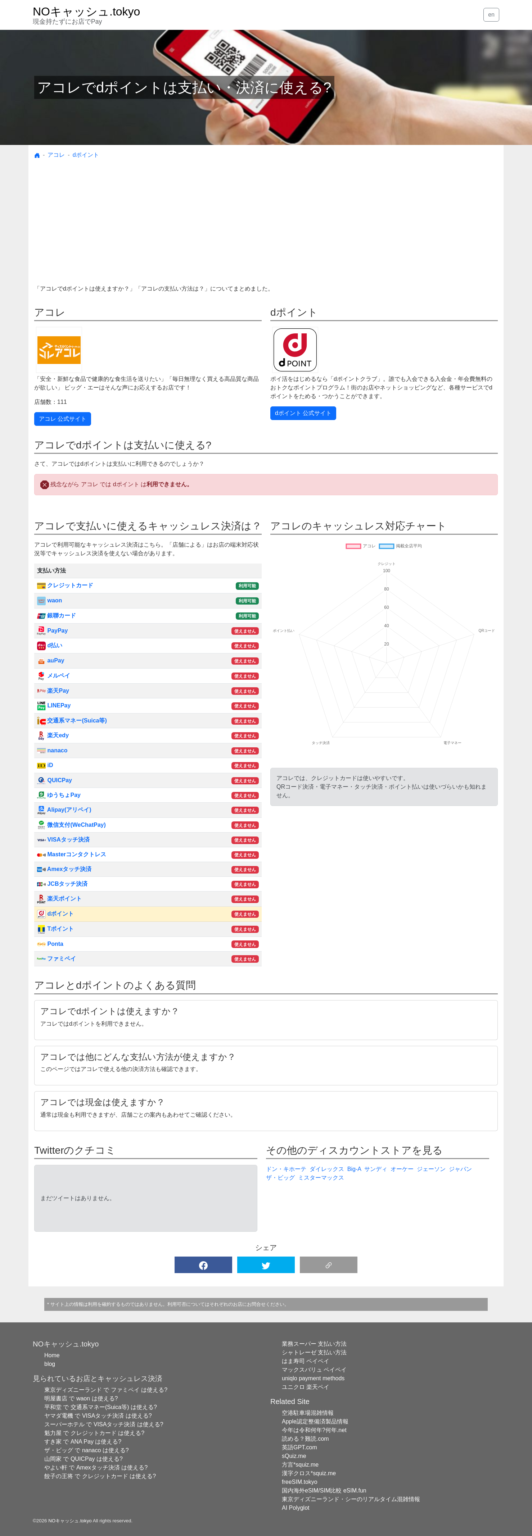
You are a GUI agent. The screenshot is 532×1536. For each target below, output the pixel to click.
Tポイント (55, 929)
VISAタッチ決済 (63, 840)
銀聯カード (56, 615)
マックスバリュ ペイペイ (314, 1370)
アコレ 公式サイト (62, 419)
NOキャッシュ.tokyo (70, 1520)
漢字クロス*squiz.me (309, 1473)
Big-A (354, 1169)
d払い (49, 645)
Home (52, 1355)
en (491, 15)
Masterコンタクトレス (71, 854)
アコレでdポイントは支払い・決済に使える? (184, 87)
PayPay (52, 631)
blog (49, 1364)
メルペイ (53, 676)
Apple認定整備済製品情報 (315, 1421)
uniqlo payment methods (313, 1378)
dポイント (86, 155)
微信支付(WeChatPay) (71, 825)
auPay (50, 660)
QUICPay (54, 780)
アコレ (56, 155)
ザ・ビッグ (280, 1178)
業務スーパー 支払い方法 (314, 1344)
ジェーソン (431, 1169)
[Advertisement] (266, 230)
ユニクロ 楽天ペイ (305, 1387)
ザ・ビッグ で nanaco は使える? (86, 1450)
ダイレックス (327, 1169)
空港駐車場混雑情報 (308, 1413)
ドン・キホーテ (286, 1169)
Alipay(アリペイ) (64, 810)
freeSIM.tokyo (299, 1482)
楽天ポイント (59, 898)
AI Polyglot (295, 1508)
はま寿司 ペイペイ (305, 1361)
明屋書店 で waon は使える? (81, 1398)
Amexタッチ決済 (64, 869)
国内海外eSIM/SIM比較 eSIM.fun (324, 1490)
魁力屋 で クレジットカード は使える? (94, 1433)
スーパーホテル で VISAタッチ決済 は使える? (103, 1424)
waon (49, 600)
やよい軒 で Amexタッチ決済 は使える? (96, 1467)
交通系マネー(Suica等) (72, 720)
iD (45, 765)
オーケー (402, 1169)
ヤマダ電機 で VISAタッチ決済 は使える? (98, 1416)
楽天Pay (53, 691)
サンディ (375, 1169)
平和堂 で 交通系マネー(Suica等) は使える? (100, 1407)
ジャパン (460, 1169)
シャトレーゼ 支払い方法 (314, 1352)
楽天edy (53, 735)
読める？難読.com (305, 1439)
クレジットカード (65, 585)
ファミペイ (56, 959)
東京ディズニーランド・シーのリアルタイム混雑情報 (351, 1499)
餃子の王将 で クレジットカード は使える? (100, 1476)
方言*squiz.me (300, 1465)
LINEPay (54, 705)
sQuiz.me (294, 1456)
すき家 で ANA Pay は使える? (82, 1442)
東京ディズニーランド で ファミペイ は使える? (105, 1390)
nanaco (52, 750)
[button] (203, 1265)
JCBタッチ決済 (62, 884)
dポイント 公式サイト (303, 413)
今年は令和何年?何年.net (314, 1430)
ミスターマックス (321, 1178)
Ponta (50, 944)
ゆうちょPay (59, 795)
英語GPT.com (299, 1447)
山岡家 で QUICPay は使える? (83, 1459)
